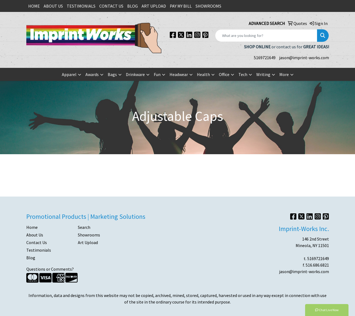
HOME (34, 6)
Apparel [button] (69, 74)
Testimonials (38, 250)
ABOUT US (53, 6)
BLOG (132, 6)
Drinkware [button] (135, 74)
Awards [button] (92, 74)
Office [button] (224, 74)
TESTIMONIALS (81, 6)
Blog (30, 257)
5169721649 (265, 57)
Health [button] (203, 74)
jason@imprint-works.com (304, 57)
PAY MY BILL (181, 6)
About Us (34, 235)
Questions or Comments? (50, 269)
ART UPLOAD (154, 6)
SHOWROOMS (208, 6)
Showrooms (89, 235)
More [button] (284, 74)
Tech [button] (242, 74)
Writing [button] (263, 74)
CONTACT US (111, 6)
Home (32, 227)
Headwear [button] (178, 74)
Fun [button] (157, 74)
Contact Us (36, 242)
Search (84, 227)
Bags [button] (112, 74)
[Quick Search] (266, 35)
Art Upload (88, 242)
